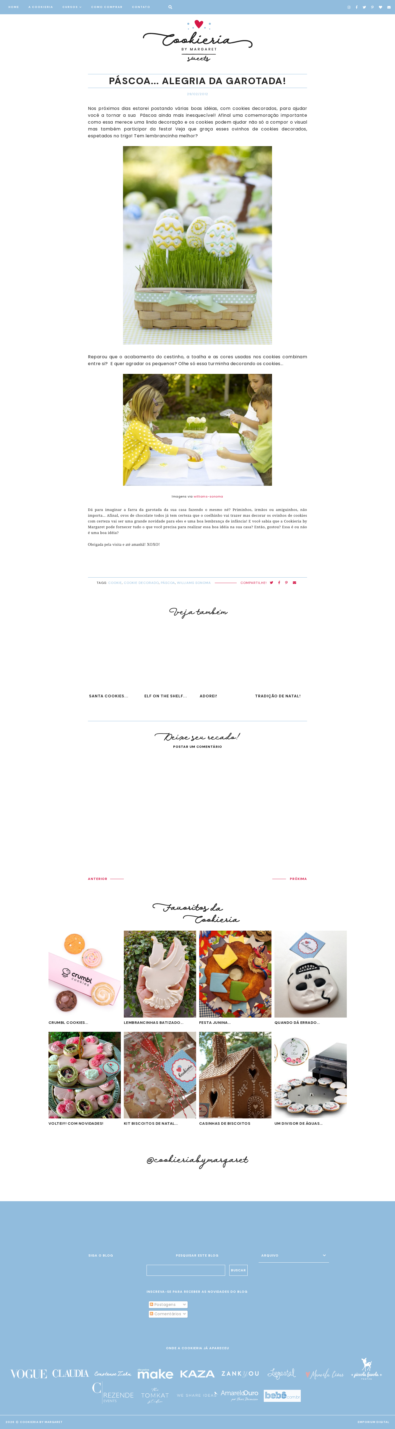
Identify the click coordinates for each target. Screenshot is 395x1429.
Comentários (165, 1314)
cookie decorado (141, 583)
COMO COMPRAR (107, 7)
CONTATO (141, 7)
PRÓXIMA (298, 879)
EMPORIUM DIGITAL (374, 1422)
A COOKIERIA (40, 7)
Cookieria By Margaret (41, 1422)
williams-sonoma (208, 496)
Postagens (163, 1304)
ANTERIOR (97, 879)
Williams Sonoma (194, 583)
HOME (13, 7)
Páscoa (168, 583)
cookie (115, 583)
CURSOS (70, 7)
